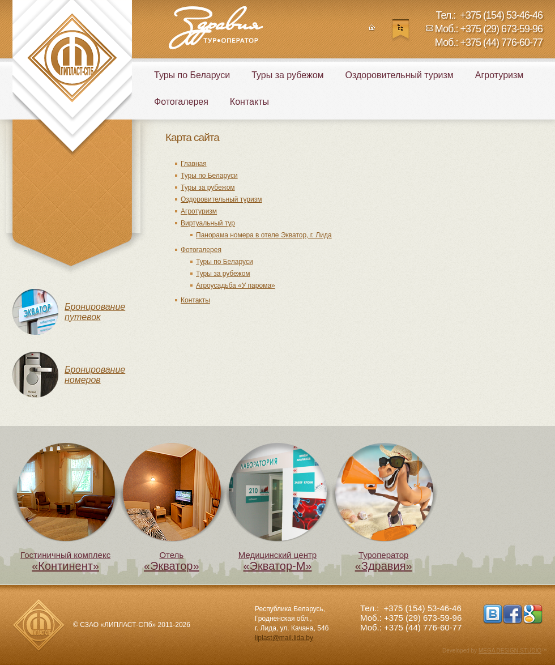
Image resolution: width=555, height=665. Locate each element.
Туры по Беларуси (209, 176)
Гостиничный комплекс (65, 508)
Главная (194, 164)
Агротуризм (199, 211)
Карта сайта (401, 30)
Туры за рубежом (208, 187)
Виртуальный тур (208, 223)
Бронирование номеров (95, 375)
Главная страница (372, 30)
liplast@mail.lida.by (284, 638)
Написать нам (429, 30)
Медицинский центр (277, 508)
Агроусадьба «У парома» (235, 285)
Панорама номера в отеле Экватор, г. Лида (264, 235)
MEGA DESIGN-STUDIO (510, 650)
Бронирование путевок (95, 312)
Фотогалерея (201, 250)
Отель (171, 508)
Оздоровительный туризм (221, 199)
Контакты (195, 300)
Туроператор (384, 508)
